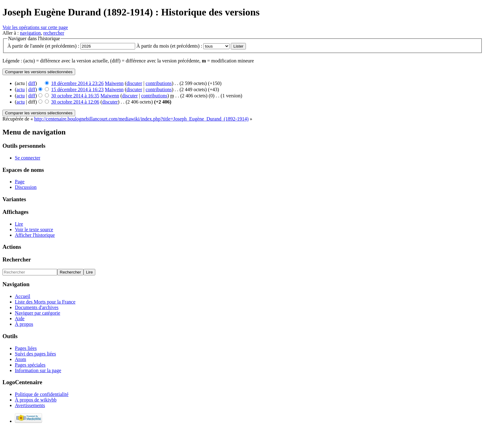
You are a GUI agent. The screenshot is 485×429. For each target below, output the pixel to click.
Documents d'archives (36, 307)
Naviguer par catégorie (37, 313)
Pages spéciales (30, 364)
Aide (19, 318)
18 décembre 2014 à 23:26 (77, 83)
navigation (30, 33)
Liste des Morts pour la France (45, 301)
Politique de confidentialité (41, 394)
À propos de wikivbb (36, 399)
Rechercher (16, 259)
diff (31, 83)
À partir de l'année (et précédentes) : (43, 46)
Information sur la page (38, 370)
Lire (19, 224)
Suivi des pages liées (35, 353)
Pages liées (26, 348)
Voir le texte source (34, 229)
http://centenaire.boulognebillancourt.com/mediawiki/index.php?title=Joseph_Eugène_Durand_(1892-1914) (141, 118)
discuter (134, 83)
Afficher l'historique (35, 235)
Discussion (25, 187)
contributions (159, 83)
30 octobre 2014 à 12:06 (75, 101)
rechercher (53, 33)
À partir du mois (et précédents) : (169, 46)
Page (19, 181)
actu (20, 89)
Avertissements (30, 405)
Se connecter (27, 157)
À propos (24, 324)
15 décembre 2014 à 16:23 (77, 89)
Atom (20, 359)
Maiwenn (114, 83)
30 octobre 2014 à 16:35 (75, 95)
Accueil (22, 296)
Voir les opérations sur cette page (35, 27)
